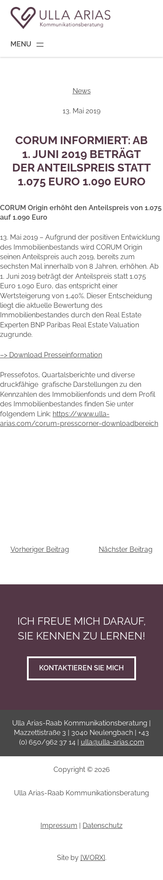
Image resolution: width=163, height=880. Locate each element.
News (82, 91)
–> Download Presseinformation (51, 355)
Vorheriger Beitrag (39, 549)
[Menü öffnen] (27, 45)
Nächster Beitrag (126, 549)
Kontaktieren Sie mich (81, 668)
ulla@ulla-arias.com (112, 742)
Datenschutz (103, 825)
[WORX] (92, 858)
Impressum (58, 825)
